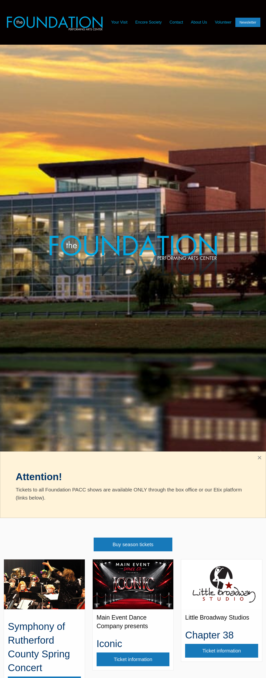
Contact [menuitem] (176, 22)
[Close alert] (259, 457)
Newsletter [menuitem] (248, 22)
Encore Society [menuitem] (148, 22)
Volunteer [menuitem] (223, 22)
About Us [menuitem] (199, 22)
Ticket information (141, 659)
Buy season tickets (133, 544)
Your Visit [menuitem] (119, 22)
